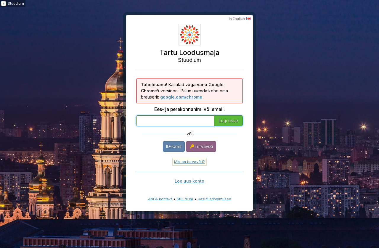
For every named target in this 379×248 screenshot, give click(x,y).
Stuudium (185, 199)
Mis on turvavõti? (189, 162)
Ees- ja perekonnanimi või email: (189, 109)
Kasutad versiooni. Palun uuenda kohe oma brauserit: (184, 90)
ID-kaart (174, 146)
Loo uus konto (189, 180)
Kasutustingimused (214, 199)
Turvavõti (201, 146)
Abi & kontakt (160, 199)
